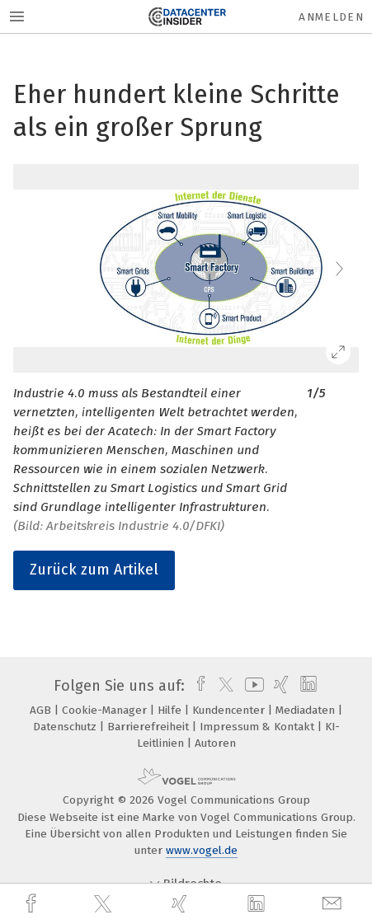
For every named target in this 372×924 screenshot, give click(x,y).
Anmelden (331, 17)
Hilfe (171, 710)
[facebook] (33, 904)
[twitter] (105, 904)
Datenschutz (66, 727)
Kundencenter (230, 710)
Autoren (215, 743)
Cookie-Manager (106, 710)
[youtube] (251, 686)
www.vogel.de (202, 850)
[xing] (181, 904)
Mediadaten (306, 710)
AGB (42, 710)
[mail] (334, 904)
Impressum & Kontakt (259, 727)
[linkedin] (258, 904)
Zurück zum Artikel (94, 569)
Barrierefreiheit (149, 727)
